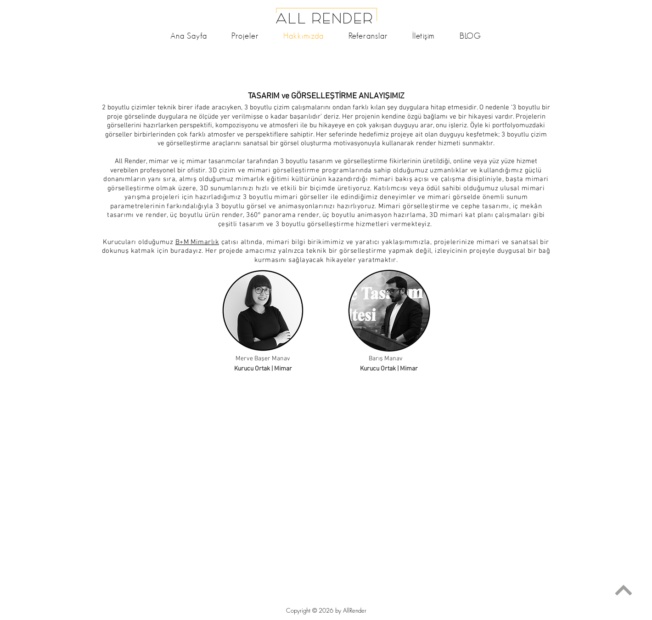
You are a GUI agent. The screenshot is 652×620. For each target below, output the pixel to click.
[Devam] (623, 589)
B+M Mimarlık (197, 242)
